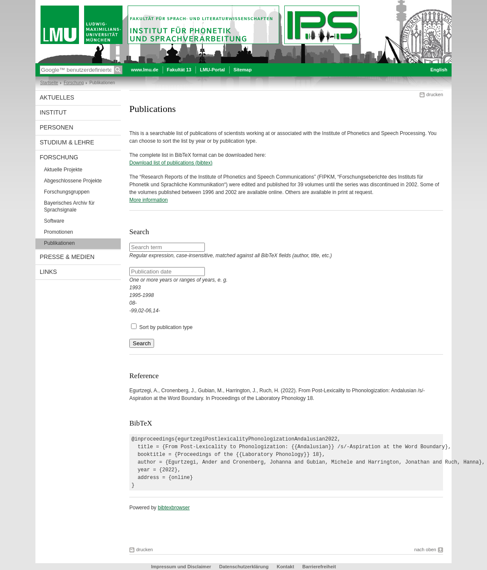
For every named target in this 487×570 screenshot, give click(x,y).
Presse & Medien (67, 256)
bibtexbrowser (174, 508)
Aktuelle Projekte (63, 170)
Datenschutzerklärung (244, 566)
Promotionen (58, 232)
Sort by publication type (165, 327)
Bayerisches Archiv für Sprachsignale (69, 206)
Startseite (49, 82)
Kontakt (285, 566)
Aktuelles (57, 97)
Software (54, 221)
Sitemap (242, 69)
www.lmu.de (144, 69)
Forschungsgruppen (67, 192)
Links (48, 271)
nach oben (425, 549)
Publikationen (59, 243)
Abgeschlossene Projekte (73, 181)
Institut (53, 112)
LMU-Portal (212, 69)
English (438, 69)
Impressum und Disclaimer (181, 566)
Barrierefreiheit (319, 566)
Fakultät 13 (179, 69)
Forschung (74, 82)
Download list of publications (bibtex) (171, 163)
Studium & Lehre (67, 142)
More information (148, 200)
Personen (56, 127)
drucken (434, 94)
